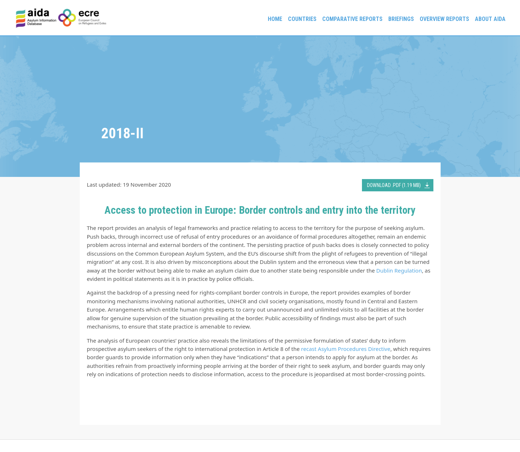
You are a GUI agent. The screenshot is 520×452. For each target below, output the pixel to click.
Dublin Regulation (399, 270)
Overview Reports (444, 19)
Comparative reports (352, 19)
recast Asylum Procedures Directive (345, 348)
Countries (302, 19)
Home (275, 19)
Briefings (401, 19)
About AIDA (490, 19)
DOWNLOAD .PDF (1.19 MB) (394, 185)
